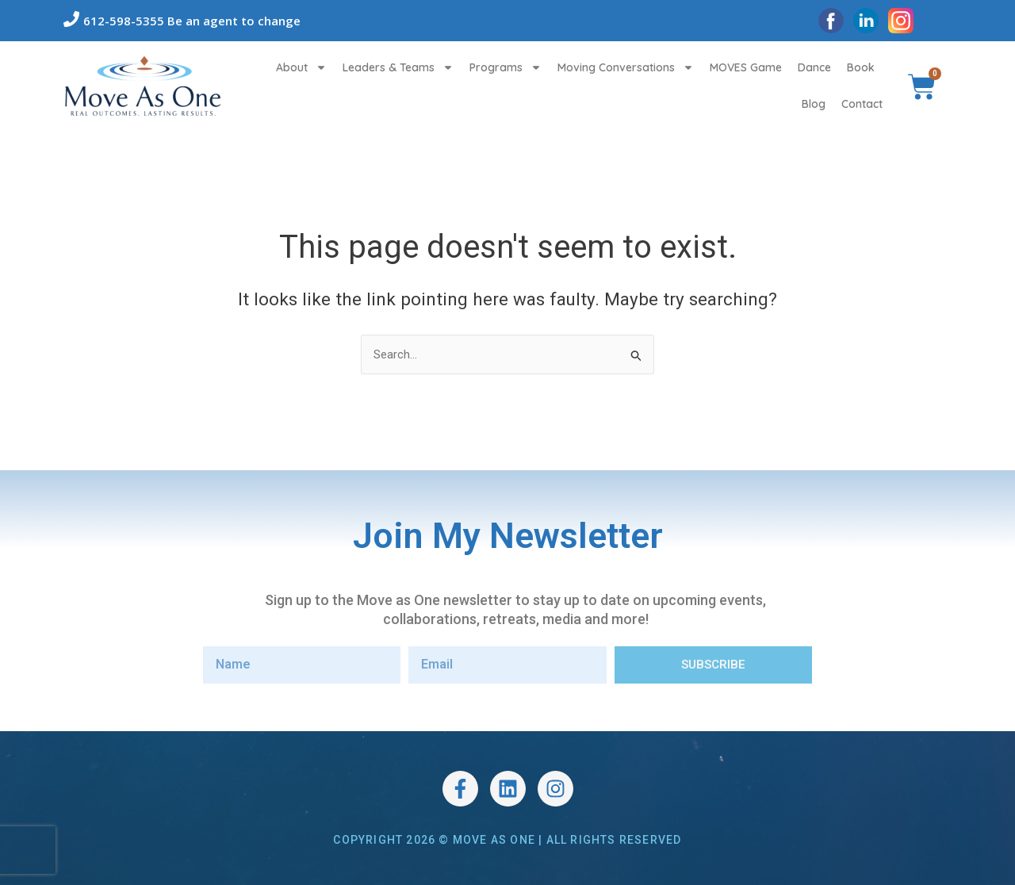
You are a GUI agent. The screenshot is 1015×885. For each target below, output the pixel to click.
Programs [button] (505, 67)
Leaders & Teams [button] (398, 67)
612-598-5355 (123, 21)
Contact (862, 104)
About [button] (301, 67)
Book (861, 67)
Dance (814, 67)
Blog (813, 104)
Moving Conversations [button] (625, 67)
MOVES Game (746, 67)
